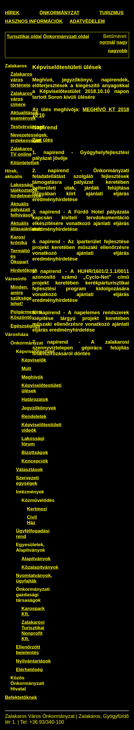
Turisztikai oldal (24, 36)
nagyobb (117, 50)
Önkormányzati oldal (66, 36)
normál (107, 42)
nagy (121, 42)
